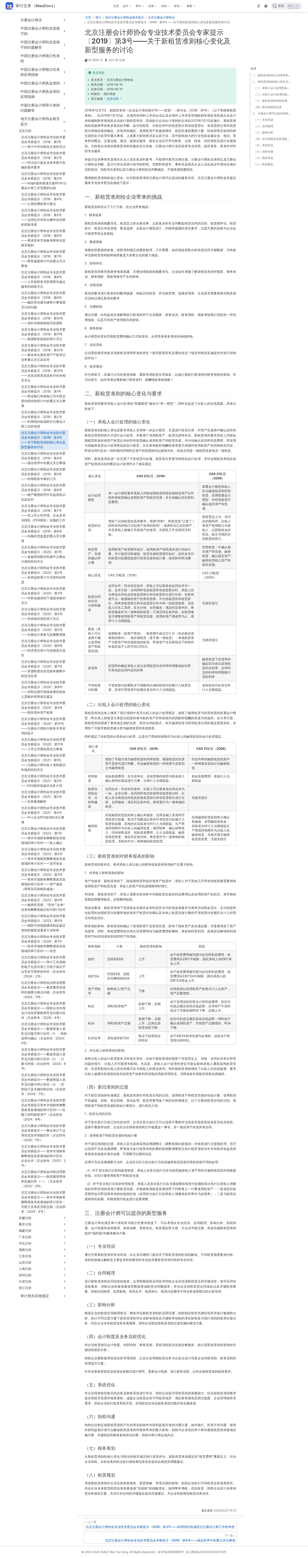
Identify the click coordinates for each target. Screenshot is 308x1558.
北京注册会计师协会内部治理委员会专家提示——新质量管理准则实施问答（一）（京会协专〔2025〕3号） (43, 1179)
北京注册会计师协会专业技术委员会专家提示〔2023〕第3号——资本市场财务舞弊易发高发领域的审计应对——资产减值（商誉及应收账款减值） (43, 879)
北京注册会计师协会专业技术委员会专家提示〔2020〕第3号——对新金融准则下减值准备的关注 (43, 595)
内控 (165, 6)
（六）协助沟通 (263, 151)
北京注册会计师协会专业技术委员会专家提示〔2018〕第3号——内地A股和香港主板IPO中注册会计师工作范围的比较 (44, 181)
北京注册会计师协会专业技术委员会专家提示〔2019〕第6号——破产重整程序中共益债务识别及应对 (43, 492)
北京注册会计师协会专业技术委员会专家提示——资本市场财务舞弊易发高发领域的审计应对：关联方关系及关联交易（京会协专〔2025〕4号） (43, 1201)
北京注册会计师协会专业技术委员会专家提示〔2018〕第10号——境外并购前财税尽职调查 (43, 318)
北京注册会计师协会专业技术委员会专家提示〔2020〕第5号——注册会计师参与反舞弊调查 (43, 630)
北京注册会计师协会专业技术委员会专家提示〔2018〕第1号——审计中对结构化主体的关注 (43, 142)
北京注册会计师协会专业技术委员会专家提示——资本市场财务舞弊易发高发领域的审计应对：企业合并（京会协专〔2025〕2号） (43, 1155)
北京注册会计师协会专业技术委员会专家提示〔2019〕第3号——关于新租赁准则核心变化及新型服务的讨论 (43, 440)
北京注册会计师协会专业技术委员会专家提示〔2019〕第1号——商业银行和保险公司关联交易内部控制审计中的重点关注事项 (43, 396)
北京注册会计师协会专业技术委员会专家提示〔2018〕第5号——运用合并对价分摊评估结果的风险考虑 (43, 217)
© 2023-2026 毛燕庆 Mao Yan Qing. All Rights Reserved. (119, 1552)
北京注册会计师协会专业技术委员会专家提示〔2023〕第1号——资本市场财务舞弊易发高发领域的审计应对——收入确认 (43, 835)
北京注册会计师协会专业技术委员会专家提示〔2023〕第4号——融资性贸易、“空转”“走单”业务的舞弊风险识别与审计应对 (43, 902)
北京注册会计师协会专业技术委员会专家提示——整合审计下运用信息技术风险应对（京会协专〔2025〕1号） (43, 1133)
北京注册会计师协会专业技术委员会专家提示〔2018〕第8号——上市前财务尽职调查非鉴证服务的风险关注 (43, 279)
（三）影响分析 (263, 132)
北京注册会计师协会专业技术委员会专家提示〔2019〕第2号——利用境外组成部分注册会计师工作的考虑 (43, 419)
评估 (177, 6)
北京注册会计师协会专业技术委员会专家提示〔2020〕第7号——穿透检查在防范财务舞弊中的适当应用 (43, 669)
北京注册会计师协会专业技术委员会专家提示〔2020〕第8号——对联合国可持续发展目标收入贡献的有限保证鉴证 (43, 689)
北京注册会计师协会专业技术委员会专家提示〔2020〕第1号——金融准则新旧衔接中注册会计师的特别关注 (43, 554)
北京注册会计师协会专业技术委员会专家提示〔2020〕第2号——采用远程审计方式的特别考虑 (43, 575)
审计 (139, 6)
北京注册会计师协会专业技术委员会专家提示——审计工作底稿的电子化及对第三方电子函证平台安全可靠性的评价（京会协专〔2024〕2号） (43, 966)
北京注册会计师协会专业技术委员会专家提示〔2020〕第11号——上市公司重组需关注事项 (43, 744)
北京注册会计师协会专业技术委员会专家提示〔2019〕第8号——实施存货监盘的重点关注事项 (43, 533)
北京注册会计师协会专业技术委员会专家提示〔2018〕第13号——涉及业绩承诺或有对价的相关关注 (43, 373)
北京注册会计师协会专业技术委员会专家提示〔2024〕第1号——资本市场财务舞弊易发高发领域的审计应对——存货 (43, 944)
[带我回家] (31, 6)
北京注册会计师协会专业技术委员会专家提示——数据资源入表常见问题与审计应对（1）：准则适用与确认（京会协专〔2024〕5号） (44, 1033)
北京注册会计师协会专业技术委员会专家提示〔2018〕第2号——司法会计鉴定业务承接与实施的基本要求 (43, 160)
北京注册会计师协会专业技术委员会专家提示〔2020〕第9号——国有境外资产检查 (43, 707)
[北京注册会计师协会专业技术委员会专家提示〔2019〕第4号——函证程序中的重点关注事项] (160, 1538)
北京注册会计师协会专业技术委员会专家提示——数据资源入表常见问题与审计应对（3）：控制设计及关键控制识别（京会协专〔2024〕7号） (43, 1084)
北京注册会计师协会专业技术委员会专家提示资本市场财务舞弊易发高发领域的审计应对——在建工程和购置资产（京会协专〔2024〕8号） (43, 1109)
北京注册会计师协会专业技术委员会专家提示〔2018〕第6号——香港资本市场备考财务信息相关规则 (43, 238)
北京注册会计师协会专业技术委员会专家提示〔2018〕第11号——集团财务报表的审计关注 (43, 334)
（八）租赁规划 (263, 164)
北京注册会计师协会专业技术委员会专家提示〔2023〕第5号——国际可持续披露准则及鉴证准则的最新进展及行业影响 (43, 923)
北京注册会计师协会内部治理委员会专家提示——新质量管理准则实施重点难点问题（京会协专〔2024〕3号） (43, 990)
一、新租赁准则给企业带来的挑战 (272, 75)
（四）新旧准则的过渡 (268, 107)
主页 (116, 6)
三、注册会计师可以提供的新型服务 (272, 113)
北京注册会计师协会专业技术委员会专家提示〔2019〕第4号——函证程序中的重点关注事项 (43, 458)
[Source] (259, 6)
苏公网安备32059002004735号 (206, 1552)
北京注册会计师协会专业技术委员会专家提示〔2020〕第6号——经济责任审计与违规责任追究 (43, 648)
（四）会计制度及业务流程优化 (273, 138)
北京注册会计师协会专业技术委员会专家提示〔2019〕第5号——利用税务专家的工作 (43, 474)
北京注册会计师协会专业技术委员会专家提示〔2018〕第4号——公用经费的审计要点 (43, 199)
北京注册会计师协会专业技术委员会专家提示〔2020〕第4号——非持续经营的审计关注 (43, 614)
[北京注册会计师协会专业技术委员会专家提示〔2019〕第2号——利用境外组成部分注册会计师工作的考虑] (160, 1524)
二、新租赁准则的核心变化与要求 (272, 81)
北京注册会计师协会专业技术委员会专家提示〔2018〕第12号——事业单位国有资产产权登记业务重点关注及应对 (43, 352)
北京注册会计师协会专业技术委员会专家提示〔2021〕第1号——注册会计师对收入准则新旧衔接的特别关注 (43, 762)
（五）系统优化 (263, 145)
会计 (126, 6)
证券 (152, 6)
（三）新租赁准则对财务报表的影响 (273, 100)
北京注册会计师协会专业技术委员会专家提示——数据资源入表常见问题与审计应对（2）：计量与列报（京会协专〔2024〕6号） (43, 1058)
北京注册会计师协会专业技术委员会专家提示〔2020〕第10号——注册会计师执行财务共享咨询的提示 (43, 726)
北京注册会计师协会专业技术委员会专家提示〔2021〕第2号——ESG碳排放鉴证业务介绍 (43, 781)
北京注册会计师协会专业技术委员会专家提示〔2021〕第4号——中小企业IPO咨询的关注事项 (43, 815)
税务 (189, 6)
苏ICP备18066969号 (171, 1552)
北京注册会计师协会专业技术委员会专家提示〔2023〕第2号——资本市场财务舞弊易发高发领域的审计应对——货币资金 (43, 856)
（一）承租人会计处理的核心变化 (273, 88)
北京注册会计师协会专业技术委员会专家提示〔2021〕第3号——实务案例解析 (43, 796)
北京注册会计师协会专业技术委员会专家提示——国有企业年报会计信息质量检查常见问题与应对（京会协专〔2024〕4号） (43, 1010)
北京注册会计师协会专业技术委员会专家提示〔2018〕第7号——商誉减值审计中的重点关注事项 (43, 259)
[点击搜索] (286, 6)
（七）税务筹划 (263, 158)
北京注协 (113, 99)
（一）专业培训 (263, 119)
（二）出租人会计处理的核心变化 (273, 94)
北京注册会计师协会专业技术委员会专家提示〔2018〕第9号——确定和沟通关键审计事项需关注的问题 (43, 300)
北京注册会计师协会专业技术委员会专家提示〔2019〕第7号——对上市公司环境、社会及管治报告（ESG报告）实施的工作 (43, 513)
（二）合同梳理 (263, 126)
